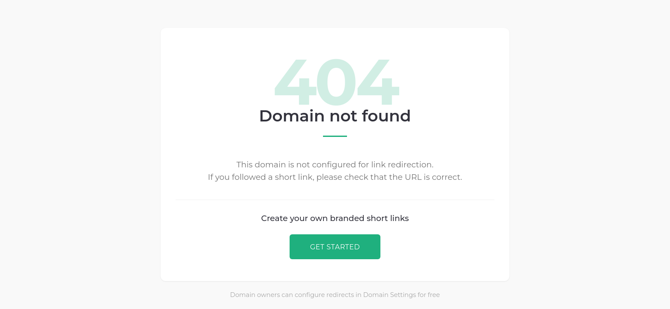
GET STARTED (335, 246)
